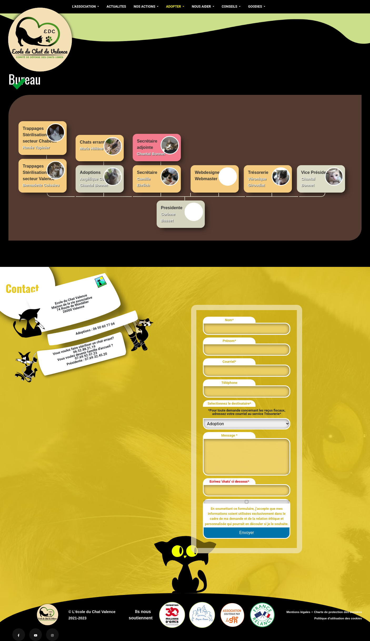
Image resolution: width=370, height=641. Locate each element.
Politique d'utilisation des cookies (338, 618)
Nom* (229, 320)
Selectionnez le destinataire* (229, 403)
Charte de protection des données (338, 612)
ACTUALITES (116, 6)
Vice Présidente (322, 177)
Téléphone (229, 383)
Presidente (182, 213)
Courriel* (229, 362)
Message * (229, 435)
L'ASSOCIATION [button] (84, 6)
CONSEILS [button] (230, 6)
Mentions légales (299, 612)
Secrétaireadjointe (158, 146)
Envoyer (246, 532)
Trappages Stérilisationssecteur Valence (44, 174)
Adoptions (101, 177)
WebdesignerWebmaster (216, 176)
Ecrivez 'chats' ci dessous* (229, 481)
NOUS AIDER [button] (202, 6)
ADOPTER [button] (174, 6)
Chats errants (101, 146)
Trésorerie (269, 177)
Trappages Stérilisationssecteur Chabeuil (44, 136)
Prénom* (229, 341)
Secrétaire (158, 177)
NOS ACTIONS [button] (145, 6)
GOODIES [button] (255, 6)
